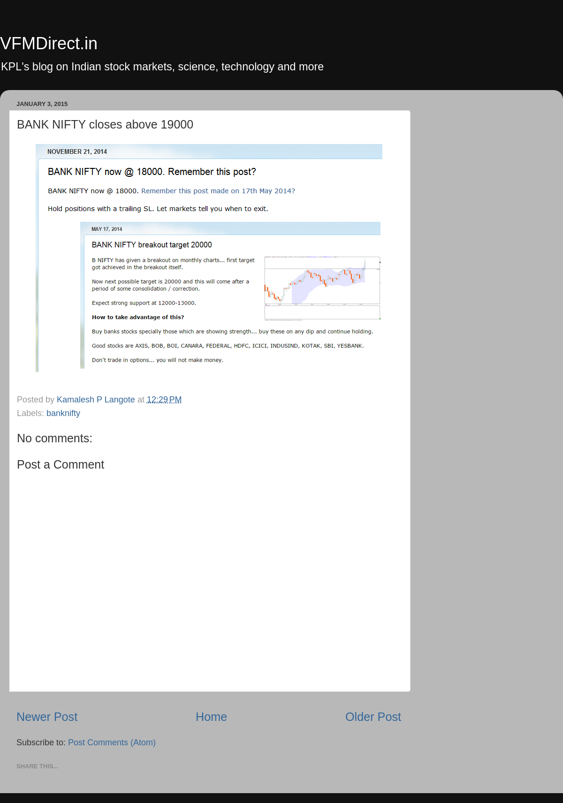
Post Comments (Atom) (112, 742)
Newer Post (46, 716)
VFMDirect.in (49, 43)
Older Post (373, 716)
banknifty (63, 413)
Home (211, 716)
